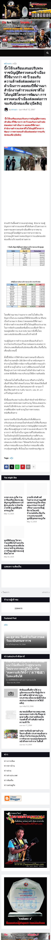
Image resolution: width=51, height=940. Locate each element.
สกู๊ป (15, 63)
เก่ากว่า (45, 592)
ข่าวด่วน (7, 771)
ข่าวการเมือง (9, 761)
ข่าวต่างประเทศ (10, 775)
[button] (47, 52)
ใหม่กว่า (6, 592)
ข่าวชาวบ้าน (9, 766)
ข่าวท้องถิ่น (8, 780)
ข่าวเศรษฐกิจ (9, 785)
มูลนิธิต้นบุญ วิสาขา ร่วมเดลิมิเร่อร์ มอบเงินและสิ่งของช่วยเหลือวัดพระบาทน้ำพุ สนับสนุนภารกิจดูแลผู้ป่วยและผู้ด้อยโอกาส (14, 547)
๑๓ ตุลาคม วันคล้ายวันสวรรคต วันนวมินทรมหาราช (25, 639)
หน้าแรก (7, 63)
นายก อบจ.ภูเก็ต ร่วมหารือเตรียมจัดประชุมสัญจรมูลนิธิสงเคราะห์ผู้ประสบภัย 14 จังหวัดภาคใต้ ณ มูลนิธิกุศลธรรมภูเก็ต (13, 504)
